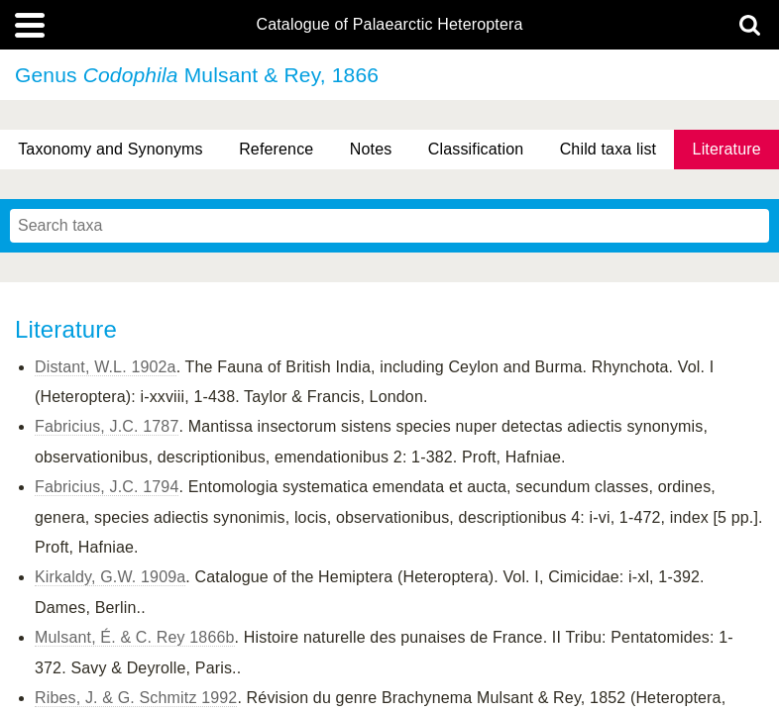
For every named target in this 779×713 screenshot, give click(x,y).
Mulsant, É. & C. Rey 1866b (135, 637)
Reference (276, 149)
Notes (371, 149)
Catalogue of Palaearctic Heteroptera (389, 25)
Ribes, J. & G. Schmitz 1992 (136, 697)
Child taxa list (608, 149)
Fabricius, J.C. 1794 (106, 486)
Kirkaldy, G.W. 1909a (110, 576)
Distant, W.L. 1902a (105, 366)
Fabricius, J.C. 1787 (106, 426)
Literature (727, 149)
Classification (476, 149)
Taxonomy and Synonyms (110, 149)
